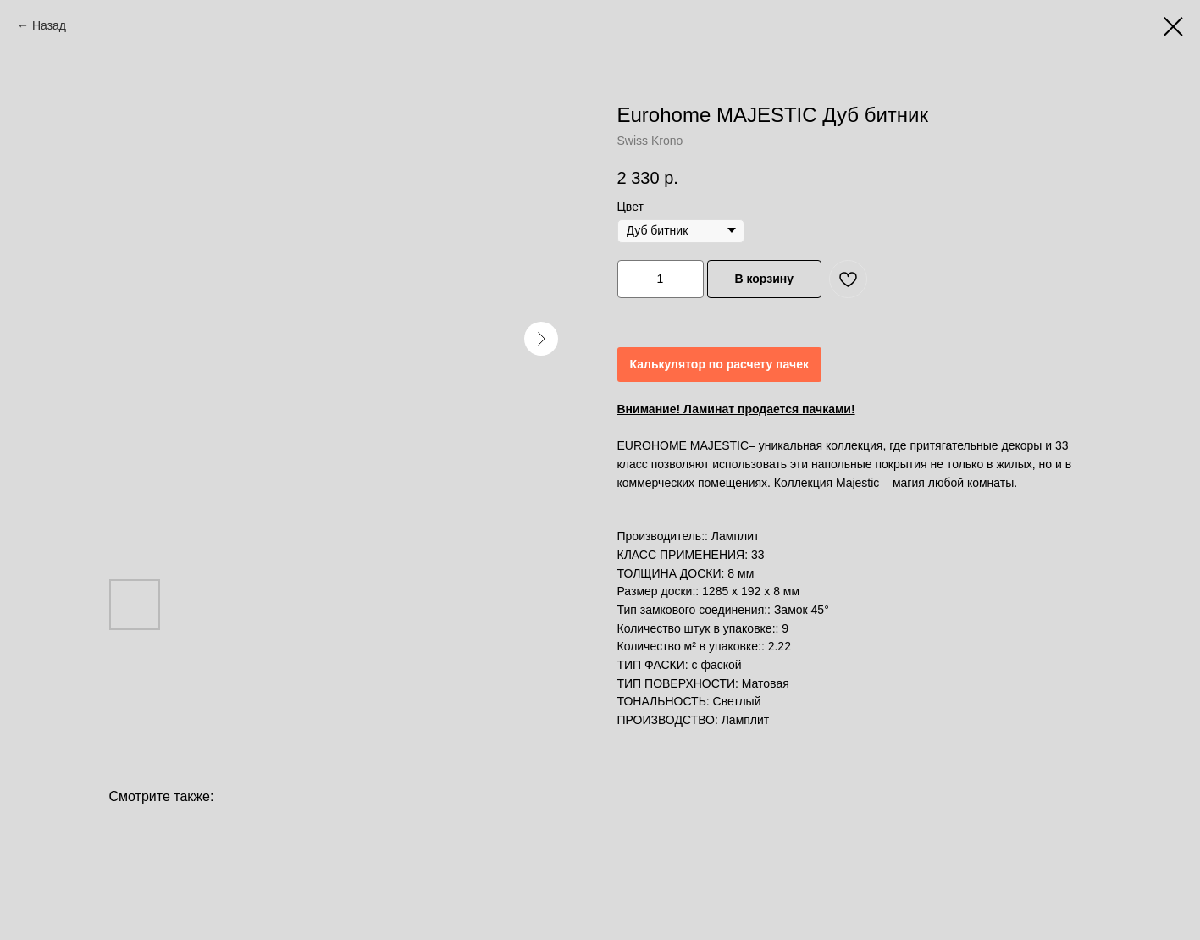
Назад (49, 25)
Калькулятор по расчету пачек (719, 364)
